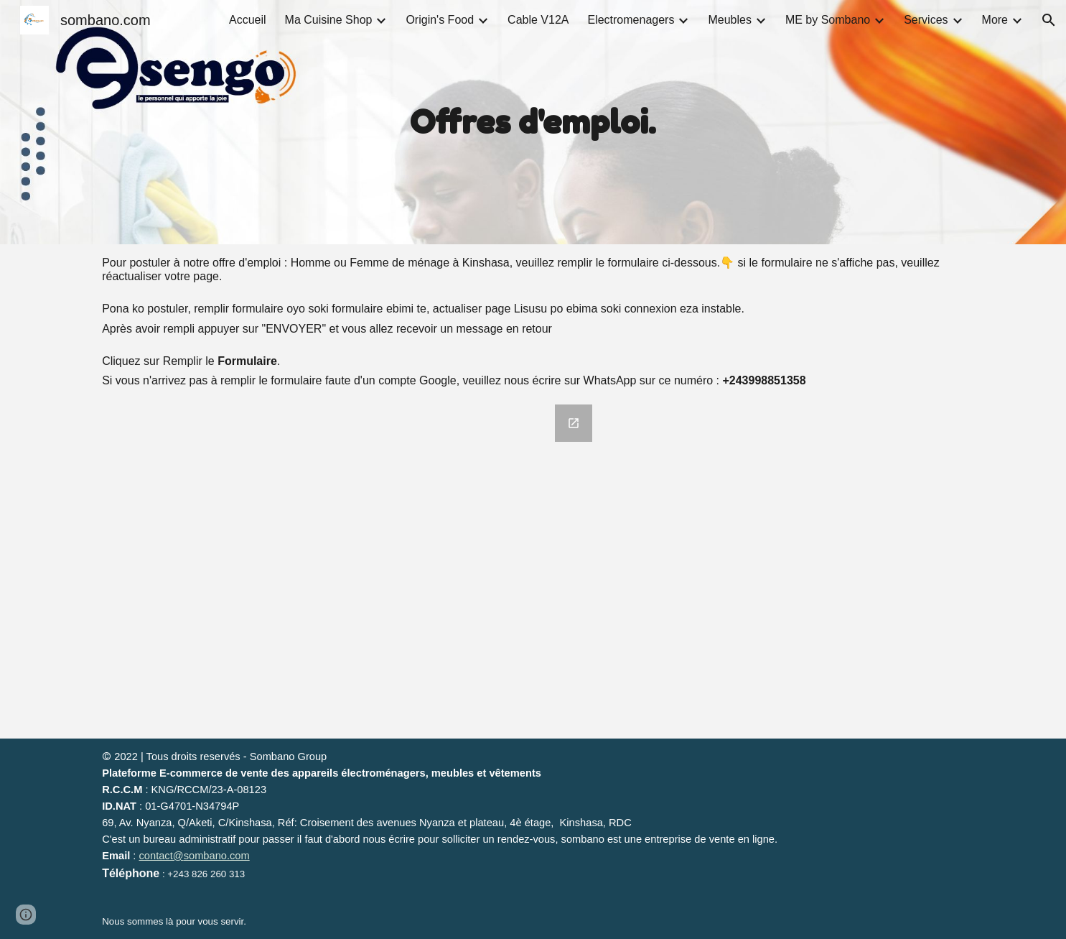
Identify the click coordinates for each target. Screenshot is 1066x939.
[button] (1049, 20)
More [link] (995, 20)
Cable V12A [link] (538, 20)
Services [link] (926, 20)
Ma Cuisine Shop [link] (329, 20)
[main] (533, 122)
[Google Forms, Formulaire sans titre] (348, 568)
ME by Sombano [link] (827, 20)
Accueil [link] (247, 20)
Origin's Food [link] (440, 20)
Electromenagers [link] (630, 20)
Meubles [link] (729, 20)
